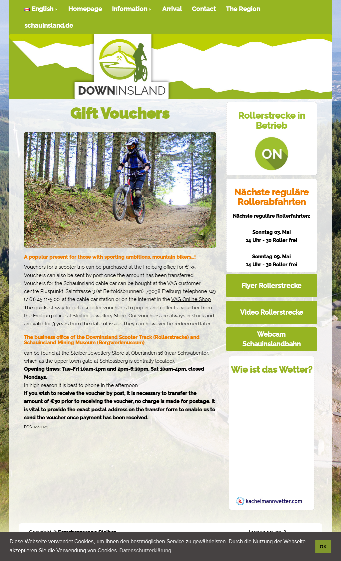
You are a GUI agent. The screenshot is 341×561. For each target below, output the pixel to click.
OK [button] (323, 546)
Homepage (85, 8)
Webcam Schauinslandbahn (271, 339)
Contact (204, 8)
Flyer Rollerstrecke (271, 286)
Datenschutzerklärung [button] (145, 550)
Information (132, 8)
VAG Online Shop (191, 299)
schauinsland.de (48, 25)
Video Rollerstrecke (271, 312)
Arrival (172, 8)
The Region (243, 8)
